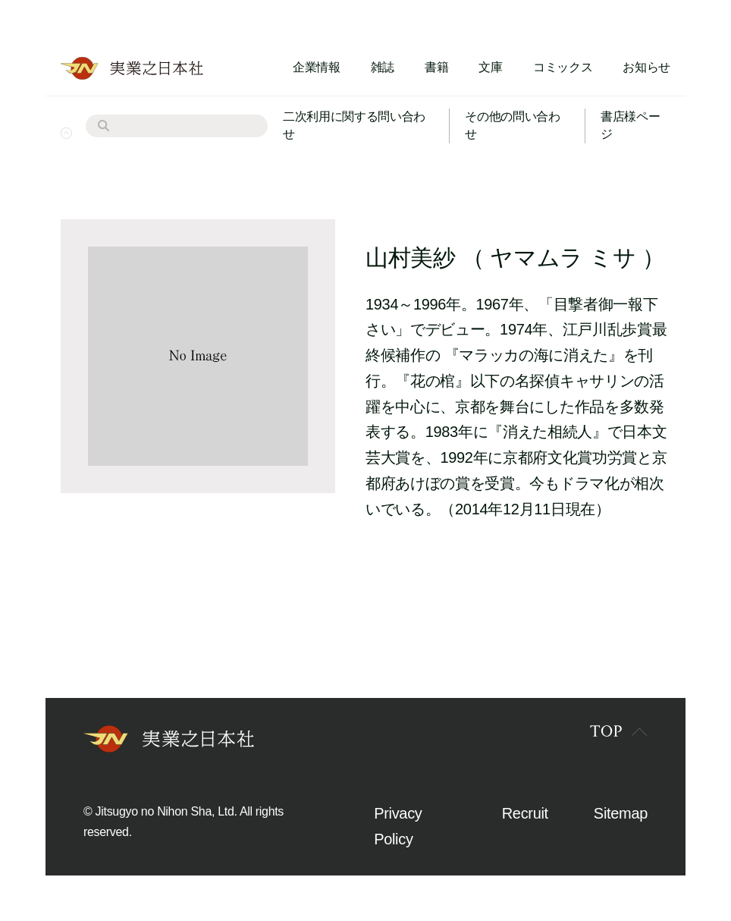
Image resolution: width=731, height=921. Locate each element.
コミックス (562, 67)
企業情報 (316, 67)
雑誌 (382, 67)
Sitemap (621, 813)
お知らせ (646, 67)
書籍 (436, 67)
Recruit (525, 813)
